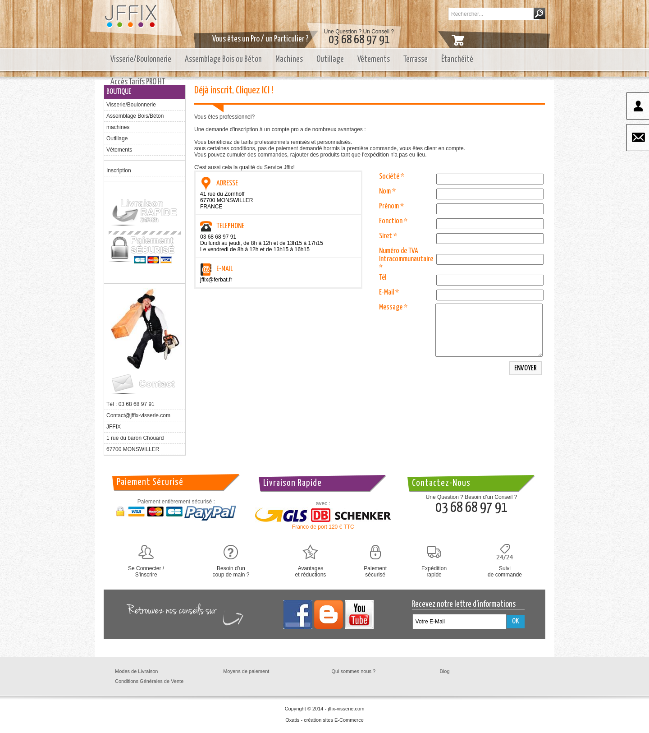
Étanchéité (457, 59)
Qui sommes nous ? (353, 671)
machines (117, 127)
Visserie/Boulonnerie (140, 59)
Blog (445, 671)
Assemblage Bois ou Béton (223, 59)
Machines (289, 59)
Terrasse (415, 59)
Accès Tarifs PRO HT (137, 82)
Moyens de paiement (246, 671)
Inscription (118, 170)
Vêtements (373, 59)
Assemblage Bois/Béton (135, 116)
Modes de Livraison (136, 671)
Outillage (330, 59)
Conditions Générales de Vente (149, 681)
